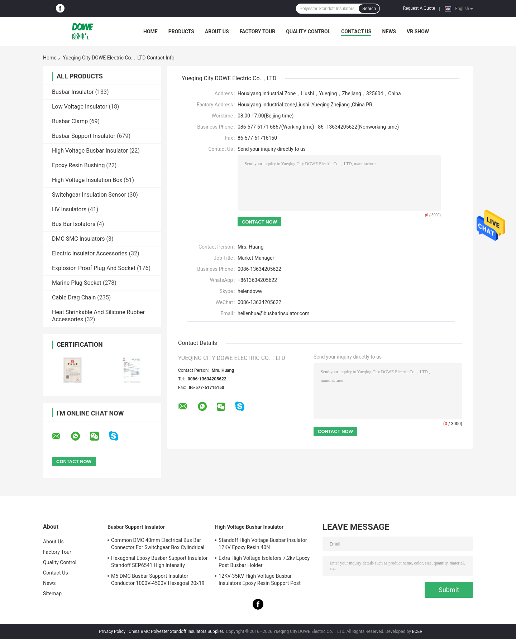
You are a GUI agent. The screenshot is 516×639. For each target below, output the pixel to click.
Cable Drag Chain (74, 297)
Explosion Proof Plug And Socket (93, 268)
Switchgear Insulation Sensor (89, 194)
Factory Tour (258, 31)
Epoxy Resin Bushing (78, 165)
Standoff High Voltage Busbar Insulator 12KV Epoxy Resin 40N (263, 543)
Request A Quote (419, 8)
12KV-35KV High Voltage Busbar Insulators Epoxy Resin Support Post (260, 579)
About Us (217, 31)
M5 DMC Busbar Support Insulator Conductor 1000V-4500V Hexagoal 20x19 (158, 579)
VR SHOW (418, 31)
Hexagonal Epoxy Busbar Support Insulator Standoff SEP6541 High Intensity (159, 561)
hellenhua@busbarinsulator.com (273, 313)
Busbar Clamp (70, 121)
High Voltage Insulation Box (87, 180)
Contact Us (356, 31)
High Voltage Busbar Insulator (90, 150)
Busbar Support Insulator (83, 136)
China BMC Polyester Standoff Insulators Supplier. (177, 631)
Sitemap (52, 593)
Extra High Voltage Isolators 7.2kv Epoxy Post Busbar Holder (264, 561)
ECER (417, 631)
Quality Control (308, 31)
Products (181, 31)
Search (369, 8)
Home (150, 31)
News (389, 31)
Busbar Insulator (73, 91)
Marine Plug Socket (76, 282)
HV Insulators (69, 209)
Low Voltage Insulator (79, 106)
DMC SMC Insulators (78, 238)
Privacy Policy (112, 631)
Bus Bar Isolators (73, 224)
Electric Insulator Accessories (90, 253)
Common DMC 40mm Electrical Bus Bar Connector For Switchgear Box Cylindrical (157, 543)
